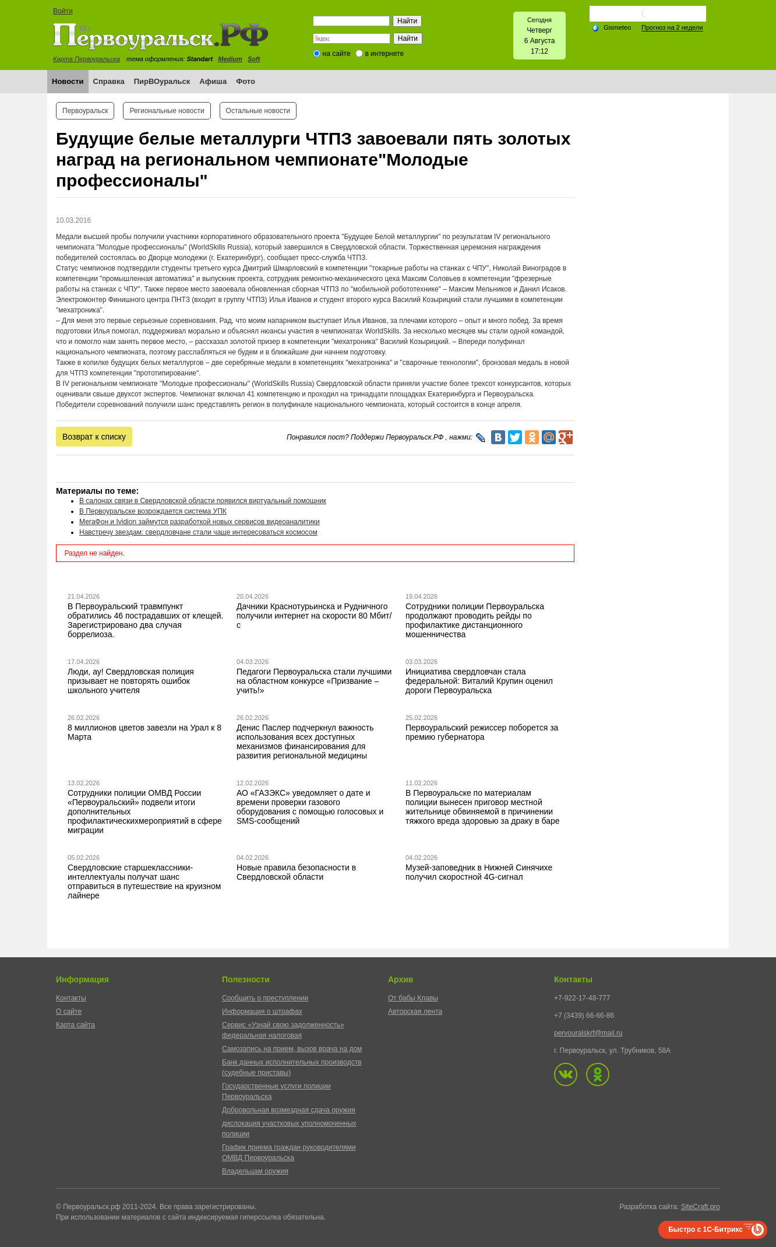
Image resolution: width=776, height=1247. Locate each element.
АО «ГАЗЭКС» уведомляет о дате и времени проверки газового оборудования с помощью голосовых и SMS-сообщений (310, 807)
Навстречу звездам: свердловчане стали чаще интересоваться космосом (198, 532)
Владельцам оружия (255, 1171)
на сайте (337, 54)
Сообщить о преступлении (265, 998)
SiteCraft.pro (700, 1207)
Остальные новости (258, 111)
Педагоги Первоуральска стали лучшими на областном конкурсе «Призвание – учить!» (314, 681)
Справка (109, 81)
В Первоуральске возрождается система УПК (153, 511)
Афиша (213, 81)
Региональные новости (166, 111)
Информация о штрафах (262, 1011)
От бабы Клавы (413, 998)
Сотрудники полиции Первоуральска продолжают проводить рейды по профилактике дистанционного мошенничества (474, 620)
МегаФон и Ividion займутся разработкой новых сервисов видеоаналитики (199, 522)
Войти (63, 11)
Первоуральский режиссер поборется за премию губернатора (481, 732)
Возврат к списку (94, 436)
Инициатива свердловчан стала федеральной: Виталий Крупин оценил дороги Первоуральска (479, 681)
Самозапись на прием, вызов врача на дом (292, 1049)
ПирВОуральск (162, 81)
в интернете (384, 54)
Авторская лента (415, 1011)
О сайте (69, 1011)
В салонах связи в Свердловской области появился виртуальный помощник (202, 501)
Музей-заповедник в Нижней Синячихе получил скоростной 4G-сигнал (478, 872)
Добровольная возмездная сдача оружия (288, 1110)
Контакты (71, 998)
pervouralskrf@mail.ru (588, 1033)
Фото (245, 81)
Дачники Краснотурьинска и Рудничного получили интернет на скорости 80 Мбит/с (314, 616)
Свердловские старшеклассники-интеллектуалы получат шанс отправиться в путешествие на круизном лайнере (144, 881)
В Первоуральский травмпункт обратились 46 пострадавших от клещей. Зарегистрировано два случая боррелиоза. (146, 620)
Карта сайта (75, 1025)
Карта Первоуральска (86, 58)
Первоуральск (85, 111)
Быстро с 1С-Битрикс (705, 1229)
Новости (68, 81)
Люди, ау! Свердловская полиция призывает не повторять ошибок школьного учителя (131, 681)
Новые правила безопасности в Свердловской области (296, 872)
